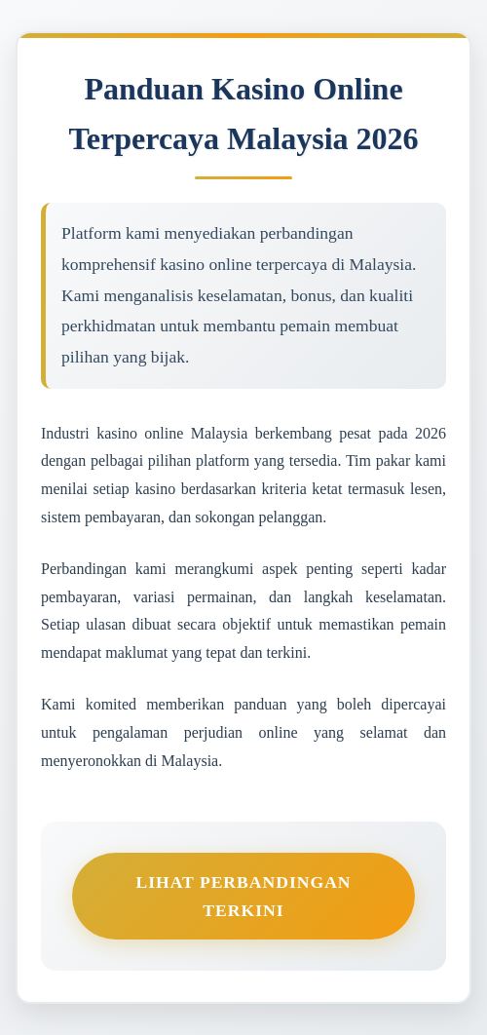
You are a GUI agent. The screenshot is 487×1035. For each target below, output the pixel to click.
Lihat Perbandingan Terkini (243, 895)
